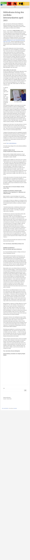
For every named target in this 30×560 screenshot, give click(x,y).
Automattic (15, 408)
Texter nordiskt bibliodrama (11, 143)
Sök (4, 388)
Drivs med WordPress (5, 408)
